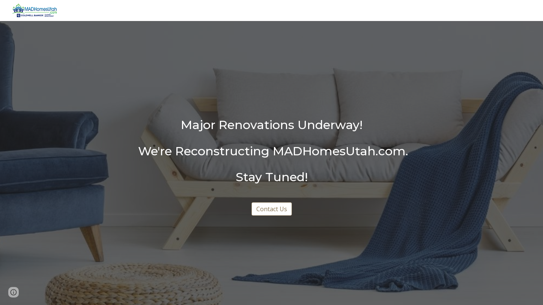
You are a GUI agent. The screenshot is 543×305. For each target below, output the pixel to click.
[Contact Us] (272, 209)
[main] (271, 151)
